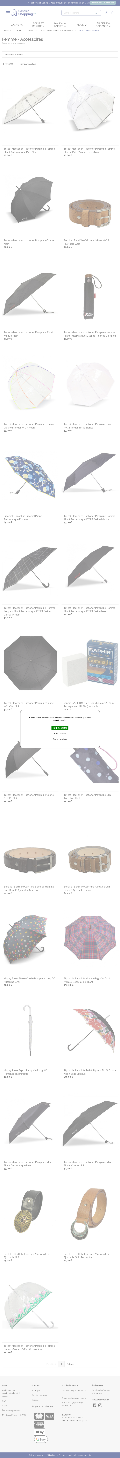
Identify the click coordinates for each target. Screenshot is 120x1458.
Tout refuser (60, 733)
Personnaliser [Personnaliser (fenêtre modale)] (60, 739)
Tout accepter (60, 728)
